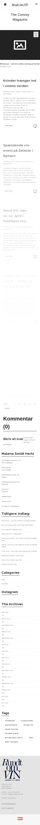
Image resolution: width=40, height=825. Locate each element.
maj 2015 (5, 612)
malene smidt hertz (14, 738)
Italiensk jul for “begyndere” (12, 534)
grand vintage (11, 729)
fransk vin (28, 725)
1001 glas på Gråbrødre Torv (12, 529)
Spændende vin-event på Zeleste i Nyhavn (18, 150)
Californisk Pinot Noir (9, 564)
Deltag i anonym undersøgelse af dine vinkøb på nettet (19, 546)
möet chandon (11, 742)
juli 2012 (5, 696)
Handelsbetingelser (9, 804)
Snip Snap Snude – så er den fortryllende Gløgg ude (19, 539)
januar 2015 (6, 619)
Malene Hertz (7, 66)
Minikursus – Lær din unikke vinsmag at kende (20, 64)
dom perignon (11, 725)
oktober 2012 (6, 677)
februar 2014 (6, 631)
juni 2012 (5, 703)
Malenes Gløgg (12, 733)
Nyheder (5, 584)
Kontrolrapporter (8, 808)
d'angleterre (27, 721)
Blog (18, 92)
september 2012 (7, 683)
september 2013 (7, 638)
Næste (7, 408)
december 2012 (7, 670)
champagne (10, 721)
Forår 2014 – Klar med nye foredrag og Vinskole (19, 551)
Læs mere (9, 125)
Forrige (6, 404)
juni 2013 (5, 644)
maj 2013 (5, 651)
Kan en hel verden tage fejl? (12, 560)
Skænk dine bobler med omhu (13, 555)
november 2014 (7, 625)
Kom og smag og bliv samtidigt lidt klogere (17, 525)
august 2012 (6, 690)
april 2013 (5, 657)
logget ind (27, 440)
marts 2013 (6, 664)
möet (31, 738)
